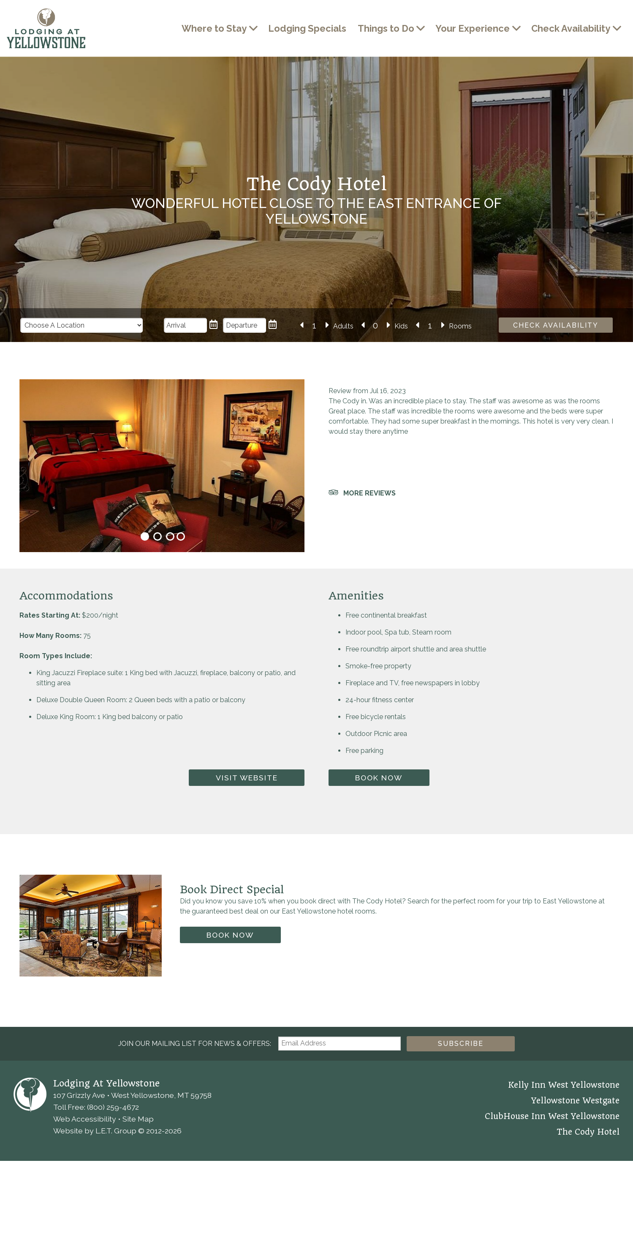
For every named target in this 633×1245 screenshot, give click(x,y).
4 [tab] (181, 649)
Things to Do (386, 28)
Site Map (138, 1231)
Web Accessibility (84, 1231)
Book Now (378, 890)
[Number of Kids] (376, 326)
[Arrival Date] (185, 325)
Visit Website (247, 890)
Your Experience (472, 28)
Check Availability (570, 28)
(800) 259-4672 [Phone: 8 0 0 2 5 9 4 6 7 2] (113, 1219)
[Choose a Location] (81, 325)
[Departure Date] (244, 325)
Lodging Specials (307, 28)
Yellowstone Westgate (575, 1213)
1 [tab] (145, 649)
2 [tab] (157, 649)
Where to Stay (214, 28)
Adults (343, 326)
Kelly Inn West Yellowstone (563, 1198)
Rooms (460, 326)
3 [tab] (170, 649)
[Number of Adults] (314, 326)
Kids (401, 326)
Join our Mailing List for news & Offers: (194, 1156)
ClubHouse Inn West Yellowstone (552, 1229)
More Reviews (369, 493)
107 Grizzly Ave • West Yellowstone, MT (132, 1208)
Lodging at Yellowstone (46, 28)
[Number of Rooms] (430, 326)
